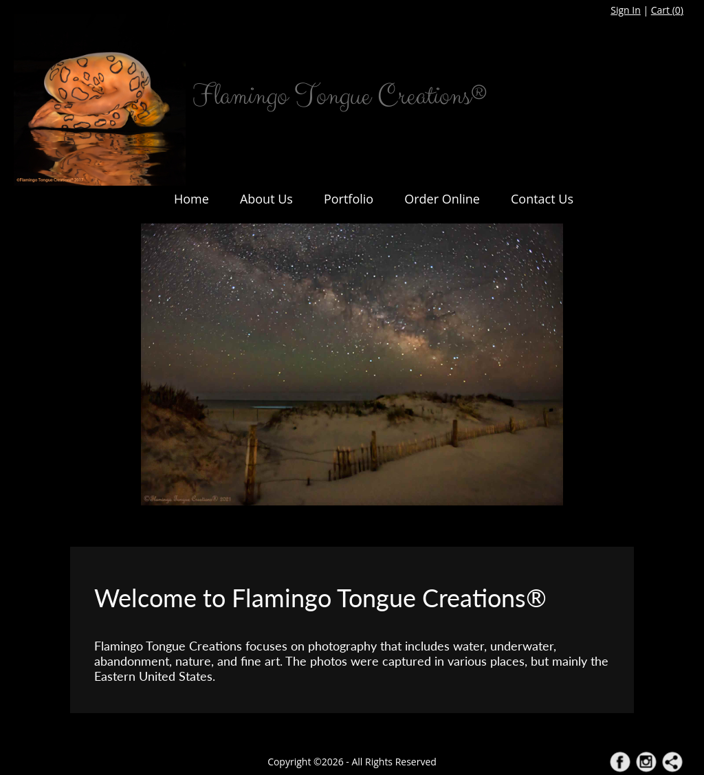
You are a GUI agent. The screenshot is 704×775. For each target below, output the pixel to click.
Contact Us (542, 198)
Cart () (667, 10)
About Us (266, 198)
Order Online (442, 198)
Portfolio (348, 198)
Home (191, 198)
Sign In (625, 10)
